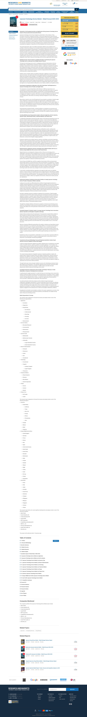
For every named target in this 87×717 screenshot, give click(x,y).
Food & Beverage (58, 12)
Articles (71, 700)
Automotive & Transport (47, 12)
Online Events (72, 699)
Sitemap (37, 714)
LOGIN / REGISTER (75, 0)
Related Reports (12, 38)
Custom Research (52, 699)
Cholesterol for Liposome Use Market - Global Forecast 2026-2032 (39, 654)
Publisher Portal (73, 697)
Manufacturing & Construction (31, 12)
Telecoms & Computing (53, 12)
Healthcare (11, 11)
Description (11, 31)
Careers (39, 697)
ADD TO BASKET (69, 33)
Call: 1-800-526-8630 (69, 45)
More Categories (72, 12)
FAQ (68, 0)
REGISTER (72, 689)
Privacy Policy (41, 714)
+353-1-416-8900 (65, 4)
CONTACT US (64, 0)
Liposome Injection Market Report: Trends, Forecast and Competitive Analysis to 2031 (43, 668)
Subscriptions (51, 700)
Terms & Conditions (48, 714)
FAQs (60, 697)
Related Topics (12, 37)
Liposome (22, 630)
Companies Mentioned (13, 35)
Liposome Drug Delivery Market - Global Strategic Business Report (39, 640)
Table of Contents (12, 33)
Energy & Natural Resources (39, 12)
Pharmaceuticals (17, 11)
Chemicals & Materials (25, 12)
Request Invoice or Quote (69, 36)
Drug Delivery (38, 630)
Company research (52, 697)
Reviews (39, 699)
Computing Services (30, 630)
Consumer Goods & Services (65, 12)
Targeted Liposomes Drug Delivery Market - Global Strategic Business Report (41, 661)
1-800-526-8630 (56, 5)
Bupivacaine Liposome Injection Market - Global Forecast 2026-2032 (39, 647)
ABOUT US (57, 0)
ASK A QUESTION (70, 48)
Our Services (77, 12)
